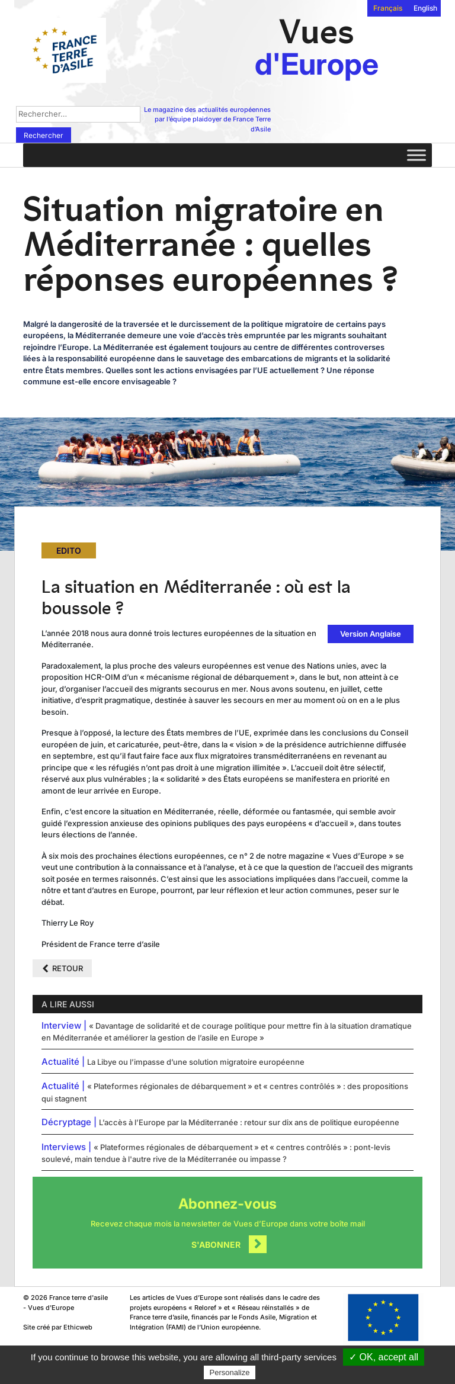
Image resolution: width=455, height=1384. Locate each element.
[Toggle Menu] (416, 154)
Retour (67, 968)
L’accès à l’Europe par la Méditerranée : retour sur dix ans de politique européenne (249, 1122)
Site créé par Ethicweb (57, 1327)
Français (387, 8)
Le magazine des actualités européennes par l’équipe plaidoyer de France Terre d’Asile (207, 119)
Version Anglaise (370, 633)
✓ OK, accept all (383, 1357)
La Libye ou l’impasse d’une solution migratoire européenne (196, 1062)
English (425, 8)
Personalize (230, 1372)
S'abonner (216, 1245)
